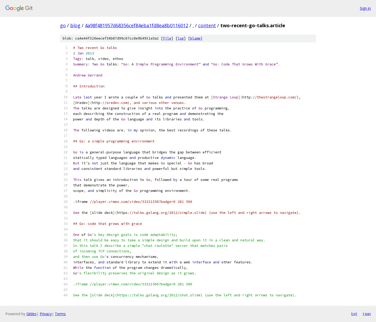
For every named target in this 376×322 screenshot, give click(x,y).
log (181, 38)
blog (75, 25)
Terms (60, 313)
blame (195, 38)
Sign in (365, 8)
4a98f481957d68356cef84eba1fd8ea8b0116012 (136, 25)
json (366, 313)
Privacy (46, 313)
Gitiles (31, 313)
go (63, 25)
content (207, 25)
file (167, 38)
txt (354, 313)
